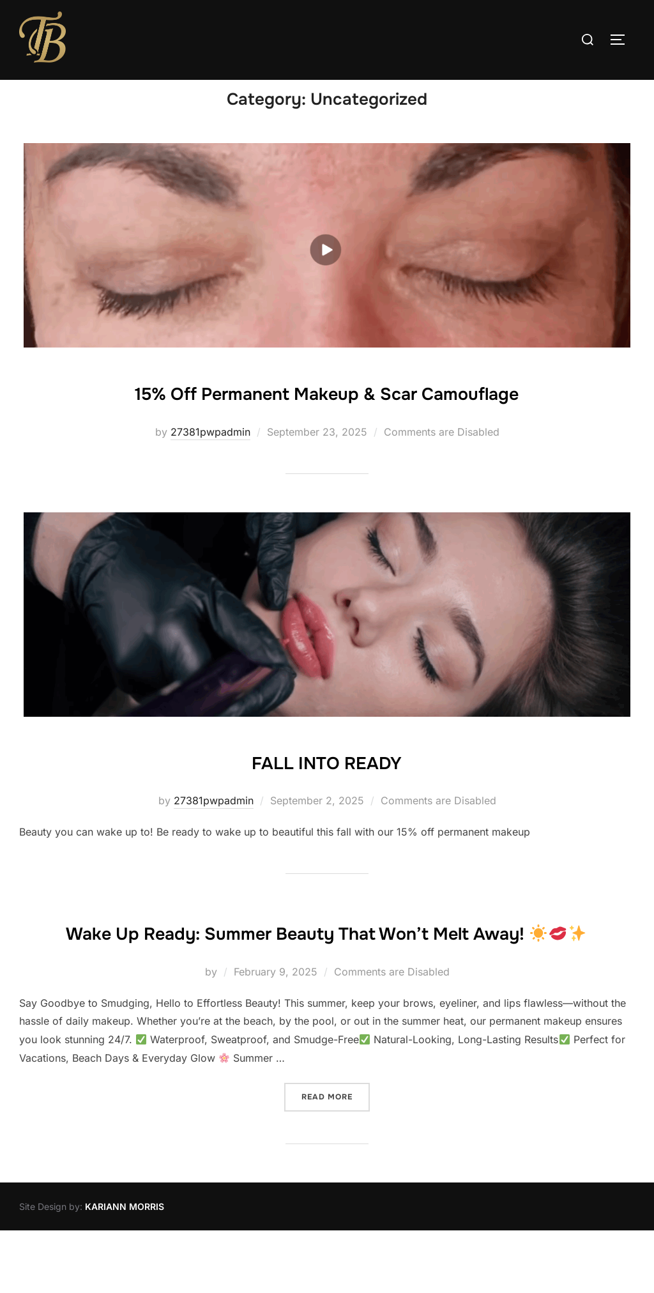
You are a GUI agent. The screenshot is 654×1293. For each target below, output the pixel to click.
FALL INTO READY (327, 784)
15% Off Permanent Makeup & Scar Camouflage (326, 416)
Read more (335, 1158)
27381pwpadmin (210, 456)
